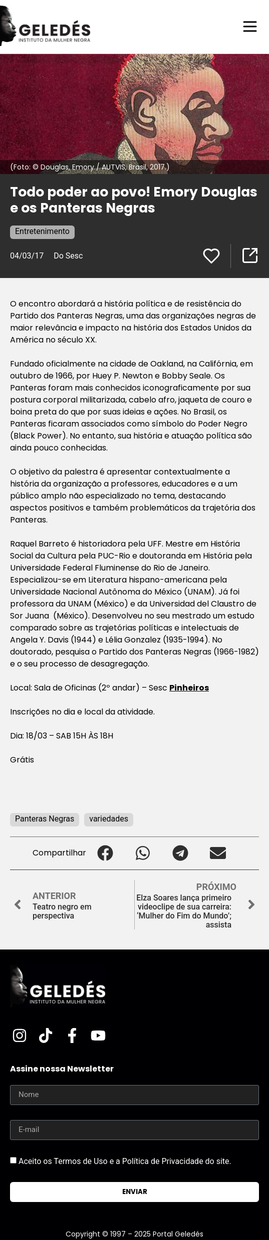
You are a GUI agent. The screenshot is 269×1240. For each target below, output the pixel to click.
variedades (108, 819)
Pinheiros (189, 688)
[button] (105, 853)
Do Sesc (68, 255)
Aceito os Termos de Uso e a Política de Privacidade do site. (125, 1161)
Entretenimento (42, 231)
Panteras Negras (44, 819)
